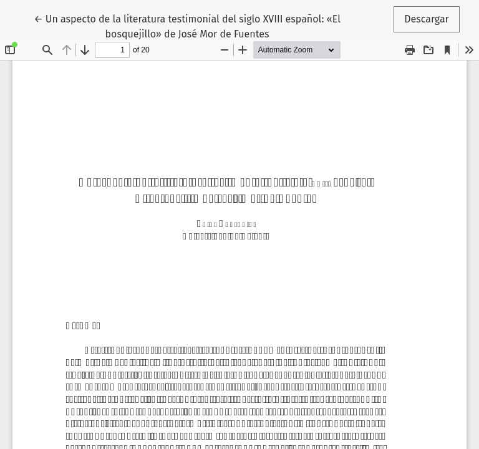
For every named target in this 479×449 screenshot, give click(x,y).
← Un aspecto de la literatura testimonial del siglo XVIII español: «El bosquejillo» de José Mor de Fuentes (187, 25)
